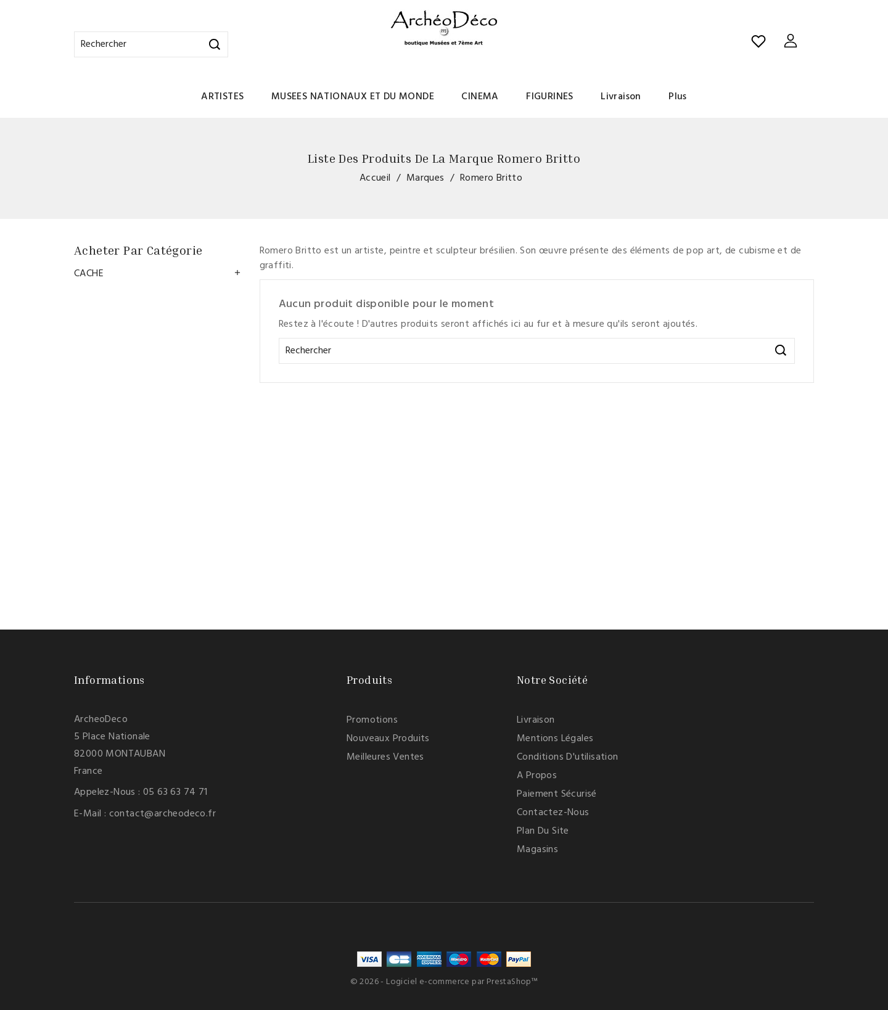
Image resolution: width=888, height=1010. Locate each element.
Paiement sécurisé (557, 794)
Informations (109, 679)
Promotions (372, 720)
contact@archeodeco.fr (162, 814)
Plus (677, 97)
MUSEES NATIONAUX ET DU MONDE (352, 97)
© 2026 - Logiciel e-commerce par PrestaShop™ (444, 982)
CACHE (89, 274)
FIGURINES (550, 97)
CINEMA (479, 97)
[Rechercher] (151, 44)
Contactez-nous (553, 813)
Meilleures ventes (385, 757)
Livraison (621, 97)
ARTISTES (222, 97)
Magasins (537, 850)
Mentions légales (555, 739)
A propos (537, 776)
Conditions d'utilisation (568, 757)
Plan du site (543, 831)
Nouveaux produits (388, 739)
